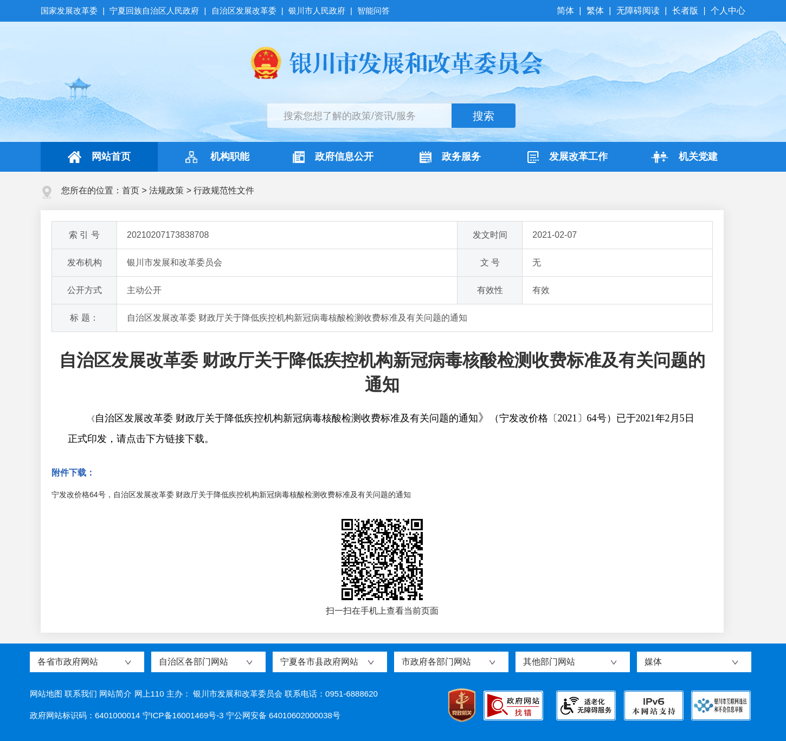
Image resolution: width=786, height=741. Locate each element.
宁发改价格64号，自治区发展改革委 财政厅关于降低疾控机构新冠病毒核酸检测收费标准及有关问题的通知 (231, 494)
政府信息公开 (333, 157)
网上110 (149, 693)
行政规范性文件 (224, 190)
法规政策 (166, 190)
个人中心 (728, 10)
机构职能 (216, 157)
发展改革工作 (567, 157)
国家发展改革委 (70, 10)
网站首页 (99, 157)
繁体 (595, 10)
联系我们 (81, 693)
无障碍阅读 (638, 10)
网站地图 (46, 693)
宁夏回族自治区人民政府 (154, 10)
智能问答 (373, 10)
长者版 (685, 10)
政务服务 (450, 157)
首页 (130, 190)
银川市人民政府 (316, 10)
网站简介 (115, 693)
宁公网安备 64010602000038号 (283, 715)
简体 (566, 10)
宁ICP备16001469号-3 (183, 715)
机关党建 (684, 157)
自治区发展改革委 (243, 10)
